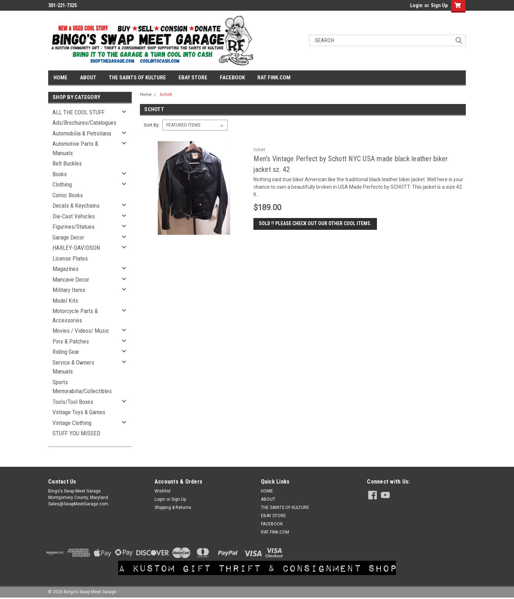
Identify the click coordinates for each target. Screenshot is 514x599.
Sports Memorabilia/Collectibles (82, 386)
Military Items (68, 289)
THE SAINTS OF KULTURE (137, 77)
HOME (60, 77)
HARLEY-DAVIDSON (76, 247)
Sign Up (439, 5)
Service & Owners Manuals (73, 367)
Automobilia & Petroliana (81, 133)
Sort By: (152, 125)
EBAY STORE (192, 77)
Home (146, 94)
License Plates (70, 258)
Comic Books (67, 195)
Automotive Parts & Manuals (75, 148)
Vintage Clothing (71, 422)
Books (59, 174)
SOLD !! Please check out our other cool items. (315, 223)
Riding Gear (65, 351)
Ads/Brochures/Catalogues (84, 122)
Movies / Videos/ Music (80, 330)
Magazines (65, 268)
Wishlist (163, 491)
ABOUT (88, 77)
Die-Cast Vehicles (73, 216)
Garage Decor (68, 237)
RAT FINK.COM (274, 77)
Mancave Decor (70, 279)
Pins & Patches (70, 341)
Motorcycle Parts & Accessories (75, 315)
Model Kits (65, 300)
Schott (166, 94)
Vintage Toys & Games (78, 412)
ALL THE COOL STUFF (78, 112)
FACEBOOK (232, 77)
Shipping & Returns (173, 507)
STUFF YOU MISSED (76, 433)
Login (416, 5)
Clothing (62, 184)
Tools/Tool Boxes (72, 401)
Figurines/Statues (73, 226)
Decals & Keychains (76, 205)
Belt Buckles (67, 163)
